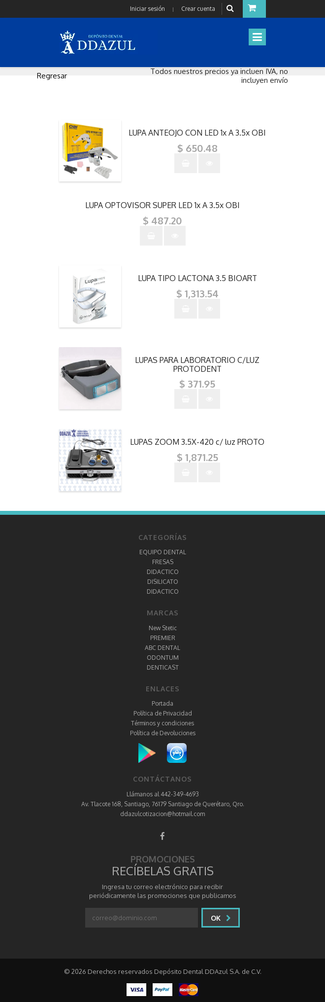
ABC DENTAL (162, 647)
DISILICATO (162, 581)
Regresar (52, 75)
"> (197, 124)
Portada (162, 703)
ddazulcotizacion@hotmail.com (162, 814)
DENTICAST (163, 667)
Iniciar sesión (147, 8)
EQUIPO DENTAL (162, 552)
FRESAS (162, 562)
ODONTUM (163, 657)
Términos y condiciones (162, 723)
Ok (221, 918)
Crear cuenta (198, 8)
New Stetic (163, 628)
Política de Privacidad (162, 713)
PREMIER (162, 638)
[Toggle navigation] (257, 37)
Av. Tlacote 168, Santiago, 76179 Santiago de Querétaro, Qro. (162, 804)
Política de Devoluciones (162, 733)
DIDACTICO (163, 571)
